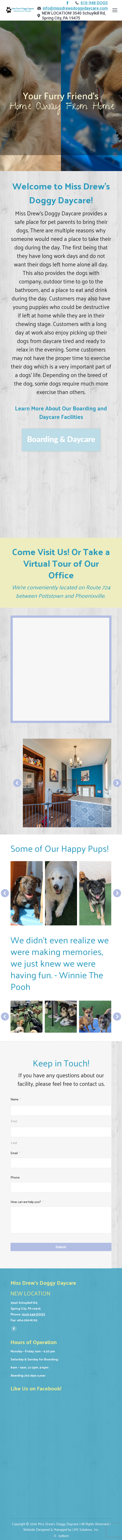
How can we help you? (27, 1401)
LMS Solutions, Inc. (85, 1529)
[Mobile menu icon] (115, 10)
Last (14, 1342)
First (14, 1320)
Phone (15, 1376)
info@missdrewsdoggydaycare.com (75, 8)
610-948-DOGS (94, 2)
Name (16, 1298)
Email (16, 1352)
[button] (17, 783)
